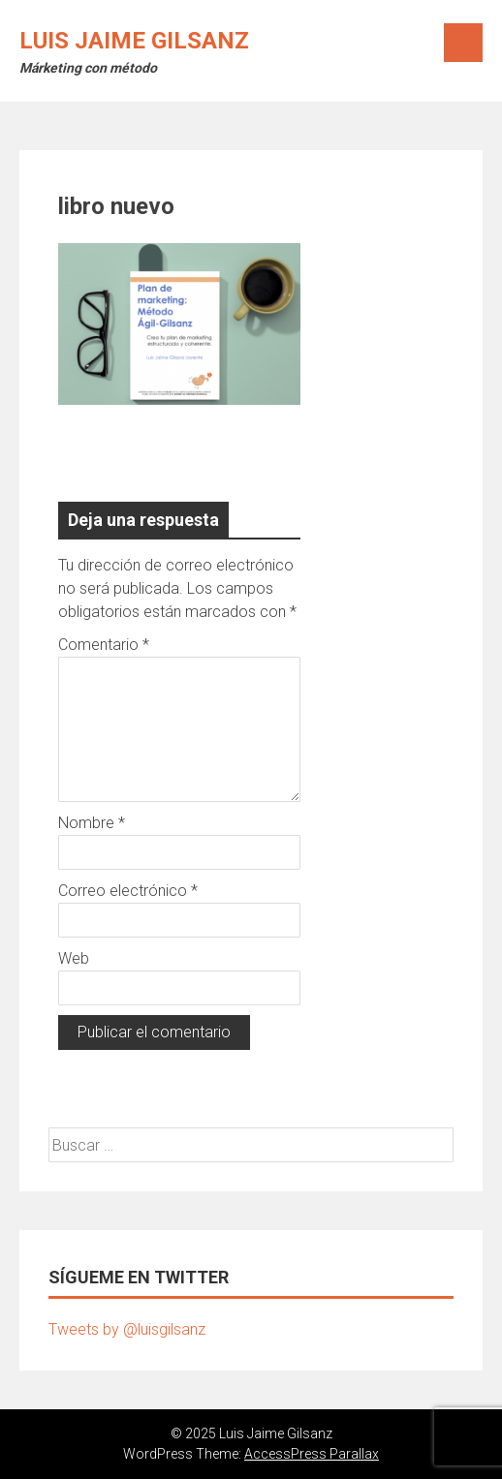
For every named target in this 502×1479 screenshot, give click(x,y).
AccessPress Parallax (311, 1454)
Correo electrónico (128, 890)
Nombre (91, 823)
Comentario (103, 644)
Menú (463, 42)
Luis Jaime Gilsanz (134, 40)
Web (73, 958)
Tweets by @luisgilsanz (126, 1329)
